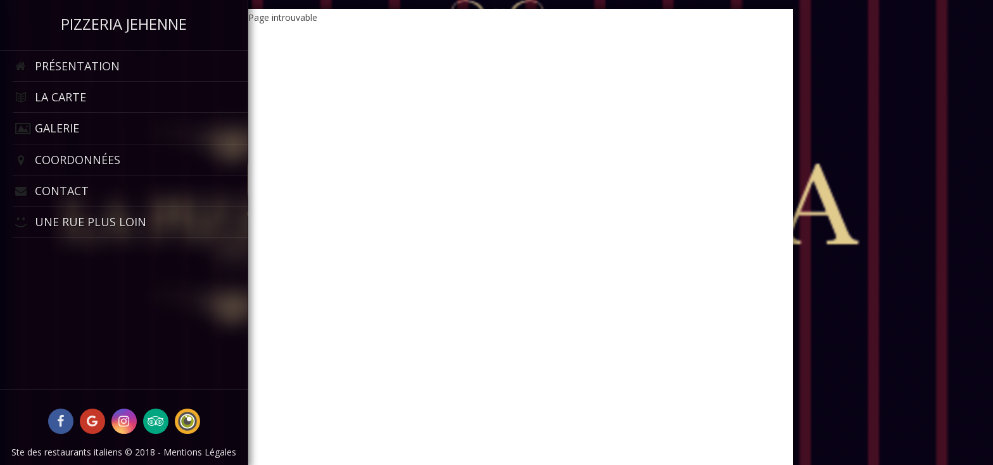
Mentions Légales (199, 452)
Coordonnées (66, 160)
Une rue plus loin (79, 222)
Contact (51, 191)
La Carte (49, 97)
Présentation (66, 66)
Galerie (46, 128)
